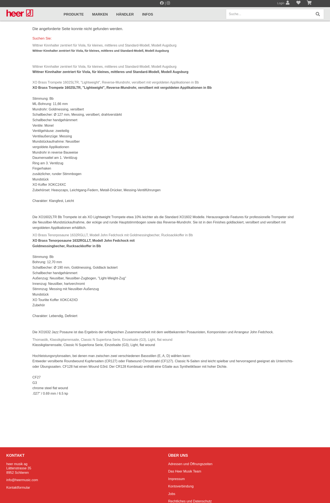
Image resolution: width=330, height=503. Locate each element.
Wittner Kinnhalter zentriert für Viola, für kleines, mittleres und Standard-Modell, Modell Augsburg (104, 45)
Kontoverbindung (181, 486)
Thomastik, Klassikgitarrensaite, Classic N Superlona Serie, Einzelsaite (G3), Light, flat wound (102, 339)
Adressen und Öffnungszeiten (190, 464)
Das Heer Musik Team (184, 471)
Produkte (74, 14)
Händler (125, 14)
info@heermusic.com (22, 480)
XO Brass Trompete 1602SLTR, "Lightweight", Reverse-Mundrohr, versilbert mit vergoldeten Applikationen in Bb (115, 82)
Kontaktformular (18, 487)
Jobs (171, 494)
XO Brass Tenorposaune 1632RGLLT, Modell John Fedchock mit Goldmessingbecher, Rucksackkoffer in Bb (112, 235)
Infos (147, 14)
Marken (100, 14)
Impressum (176, 479)
